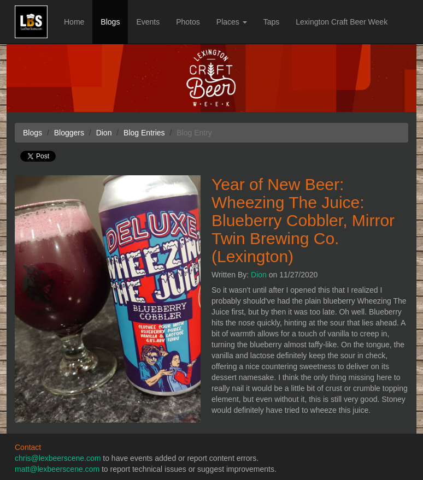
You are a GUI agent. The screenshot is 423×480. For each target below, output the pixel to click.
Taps (271, 21)
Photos (188, 21)
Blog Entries (144, 132)
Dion (259, 274)
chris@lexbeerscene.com (58, 458)
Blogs (110, 21)
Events (148, 21)
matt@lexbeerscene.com (57, 469)
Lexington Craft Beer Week (341, 21)
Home (74, 21)
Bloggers (69, 132)
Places (231, 21)
